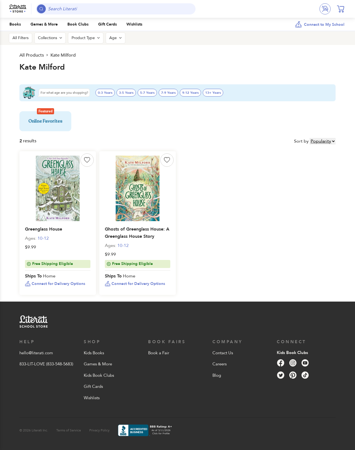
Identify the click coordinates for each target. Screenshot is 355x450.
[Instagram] (293, 363)
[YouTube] (305, 363)
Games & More (98, 364)
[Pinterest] (293, 375)
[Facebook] (281, 363)
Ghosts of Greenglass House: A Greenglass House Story (137, 232)
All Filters (20, 38)
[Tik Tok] (305, 375)
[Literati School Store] (18, 8)
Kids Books (94, 353)
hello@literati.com (36, 353)
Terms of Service (68, 430)
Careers (219, 364)
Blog (216, 375)
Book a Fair (158, 353)
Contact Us (222, 353)
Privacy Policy (99, 430)
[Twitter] (281, 375)
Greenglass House (43, 229)
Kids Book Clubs (99, 375)
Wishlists (92, 398)
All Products (31, 55)
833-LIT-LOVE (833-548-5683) (46, 364)
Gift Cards (93, 386)
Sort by (301, 141)
